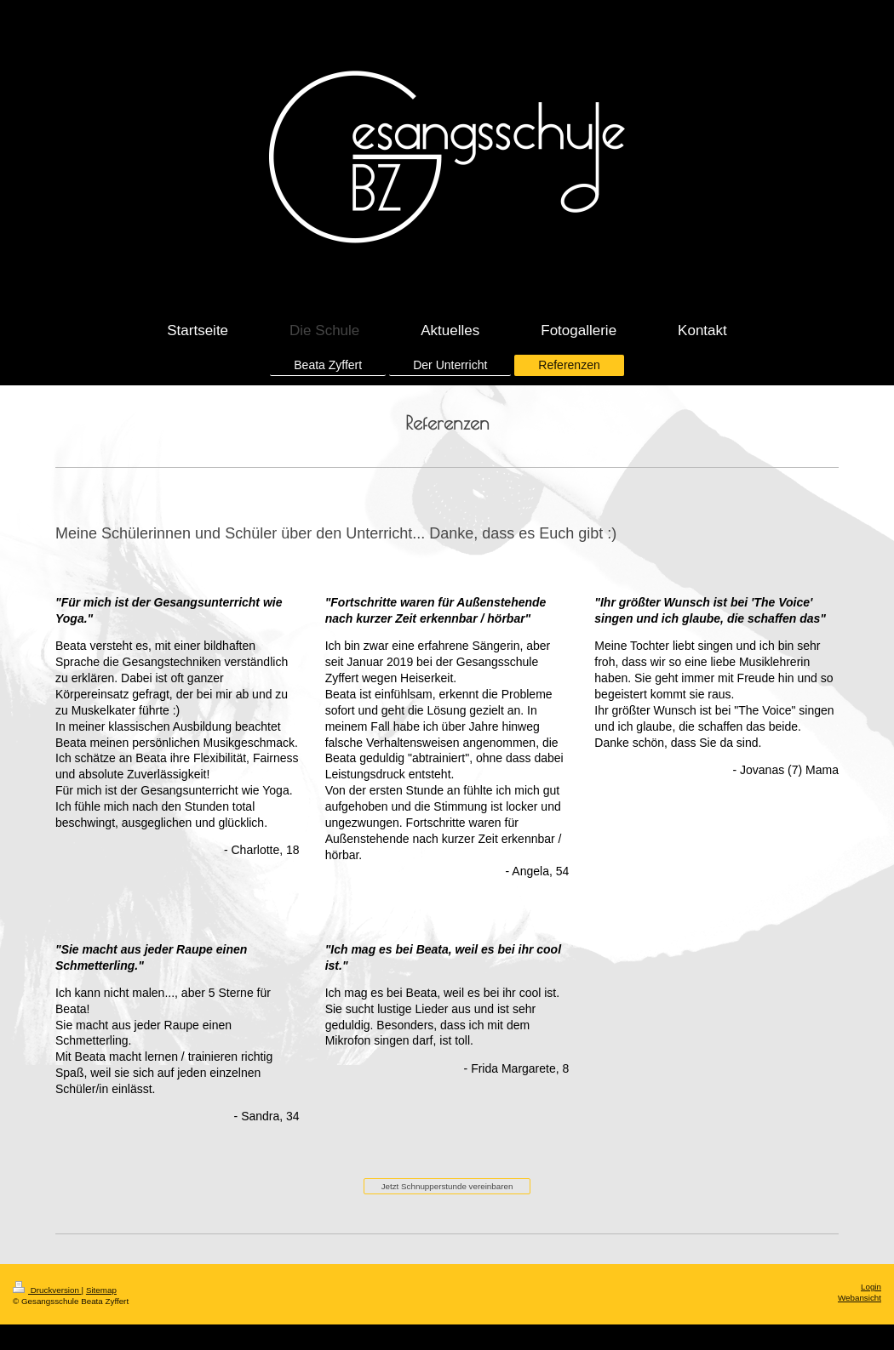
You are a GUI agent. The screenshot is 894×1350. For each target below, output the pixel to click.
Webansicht (859, 1297)
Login (871, 1286)
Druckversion (47, 1290)
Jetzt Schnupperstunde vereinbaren (447, 1186)
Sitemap (101, 1290)
